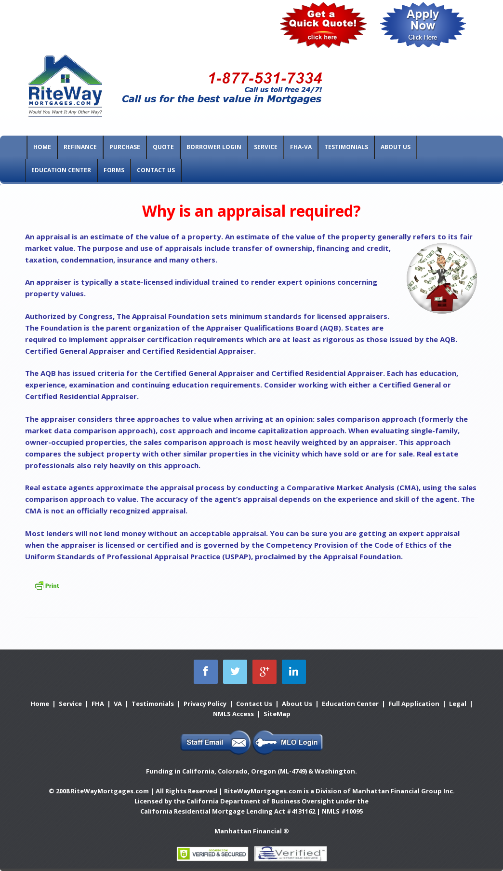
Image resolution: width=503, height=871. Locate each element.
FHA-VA (301, 147)
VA (118, 703)
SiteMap (277, 713)
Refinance (80, 147)
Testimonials (346, 147)
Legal (457, 703)
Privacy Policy (205, 703)
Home (42, 147)
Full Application (413, 703)
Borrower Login (213, 147)
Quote (163, 147)
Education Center (61, 170)
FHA (98, 703)
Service (266, 147)
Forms (114, 170)
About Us (395, 147)
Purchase (124, 147)
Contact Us (156, 170)
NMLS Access (233, 713)
